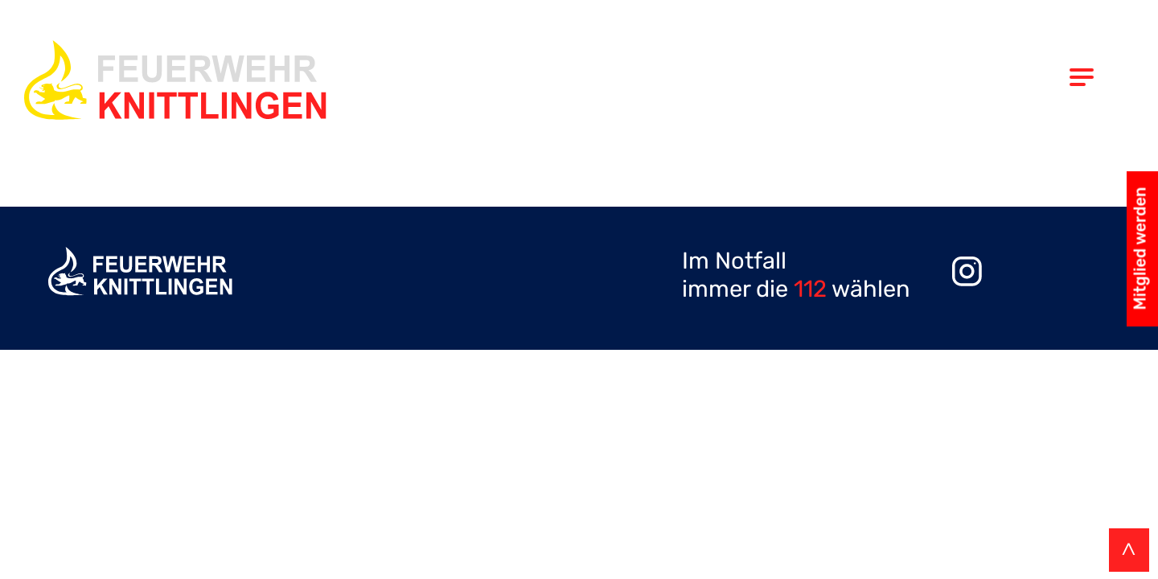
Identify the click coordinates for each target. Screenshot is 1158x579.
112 (810, 288)
